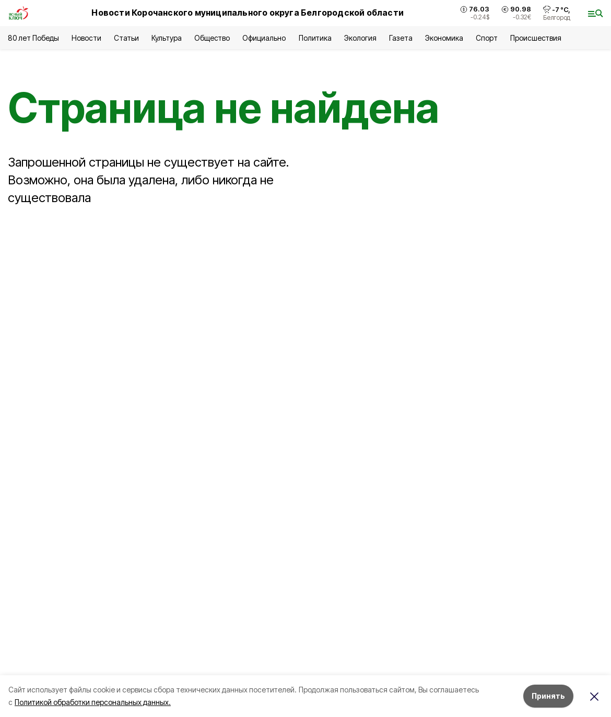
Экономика (444, 37)
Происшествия (535, 37)
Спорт (486, 37)
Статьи (126, 37)
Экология (360, 37)
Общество (212, 37)
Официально (264, 37)
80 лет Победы (33, 37)
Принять (548, 695)
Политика (315, 37)
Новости (86, 37)
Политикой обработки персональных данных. (93, 702)
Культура (166, 37)
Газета (401, 37)
